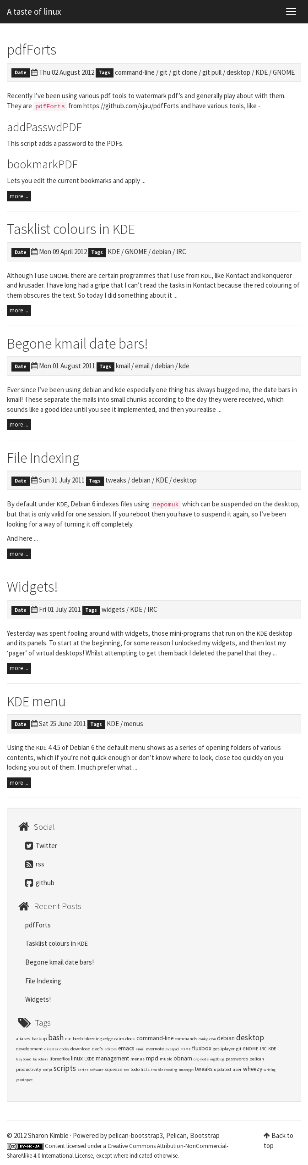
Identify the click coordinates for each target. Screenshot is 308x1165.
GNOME (284, 72)
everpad (172, 1049)
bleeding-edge (98, 1039)
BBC (68, 1039)
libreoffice (59, 1059)
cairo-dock (124, 1039)
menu (36, 701)
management (112, 1058)
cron (212, 1039)
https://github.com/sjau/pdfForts (131, 105)
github (39, 882)
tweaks (115, 480)
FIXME (185, 1049)
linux (77, 1058)
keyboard (24, 1059)
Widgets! (32, 586)
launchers (40, 1059)
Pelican (176, 1135)
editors (110, 1049)
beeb (78, 1039)
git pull (212, 72)
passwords (237, 1059)
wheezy (252, 1069)
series (82, 1069)
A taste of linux (34, 11)
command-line (135, 72)
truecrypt (186, 1069)
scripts (65, 1068)
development (29, 1049)
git (164, 72)
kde (184, 365)
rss (34, 864)
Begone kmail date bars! (77, 343)
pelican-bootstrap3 (135, 1135)
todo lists (140, 1069)
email (142, 365)
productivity (28, 1069)
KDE (261, 72)
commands (186, 1039)
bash (56, 1037)
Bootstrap (205, 1135)
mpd (152, 1058)
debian (161, 251)
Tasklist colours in (71, 229)
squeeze (113, 1069)
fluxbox (201, 1048)
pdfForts (31, 49)
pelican (256, 1059)
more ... (19, 196)
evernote (155, 1049)
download (80, 1049)
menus (133, 723)
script (47, 1069)
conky (203, 1039)
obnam (182, 1058)
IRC (181, 251)
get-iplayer (224, 1049)
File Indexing (43, 458)
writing (270, 1069)
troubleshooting (164, 1069)
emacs (126, 1048)
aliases (23, 1039)
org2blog (217, 1059)
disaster (51, 1049)
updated (222, 1069)
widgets (113, 609)
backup (39, 1039)
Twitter (41, 845)
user (237, 1069)
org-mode (201, 1059)
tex (126, 1069)
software (96, 1069)
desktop (238, 72)
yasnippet (24, 1079)
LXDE (89, 1059)
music (166, 1059)
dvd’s (97, 1049)
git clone (185, 72)
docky (64, 1049)
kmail (123, 365)
